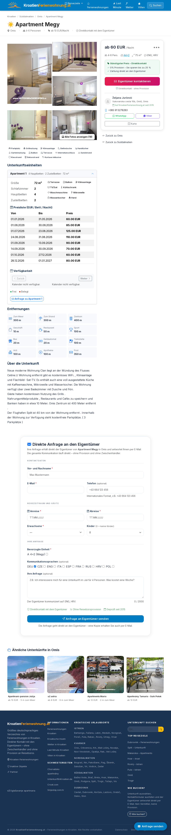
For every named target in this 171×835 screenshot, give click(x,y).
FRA (80, 566)
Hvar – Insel (134, 758)
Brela (97, 777)
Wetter (130, 5)
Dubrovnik (81, 787)
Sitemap (135, 829)
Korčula (98, 792)
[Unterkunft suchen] (143, 729)
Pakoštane (94, 762)
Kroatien (11, 16)
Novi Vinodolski (82, 751)
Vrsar (114, 737)
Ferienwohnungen (98, 5)
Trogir (100, 781)
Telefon (97, 483)
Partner (12, 772)
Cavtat (77, 792)
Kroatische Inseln (56, 739)
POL (110, 566)
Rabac (91, 737)
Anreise (34, 511)
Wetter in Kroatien (56, 744)
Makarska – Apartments (140, 753)
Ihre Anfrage (40, 573)
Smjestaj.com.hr (55, 790)
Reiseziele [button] (73, 3)
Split (93, 781)
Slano (77, 796)
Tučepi (108, 781)
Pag (103, 762)
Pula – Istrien (134, 769)
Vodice (92, 766)
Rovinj (99, 737)
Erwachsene (35, 526)
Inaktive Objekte (17, 766)
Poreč (77, 737)
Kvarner (79, 743)
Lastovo (107, 792)
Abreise (94, 511)
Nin (85, 762)
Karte (132, 123)
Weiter (85, 278)
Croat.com (52, 784)
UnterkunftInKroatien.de (59, 779)
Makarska (113, 777)
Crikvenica (86, 748)
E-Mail (32, 483)
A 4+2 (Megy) (37, 554)
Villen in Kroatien (56, 755)
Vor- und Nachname (40, 468)
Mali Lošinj (103, 748)
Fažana (90, 733)
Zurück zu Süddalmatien (117, 142)
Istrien (79, 728)
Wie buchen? (137, 814)
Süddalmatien (27, 16)
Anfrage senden (150, 826)
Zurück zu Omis (113, 135)
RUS (90, 566)
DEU (31, 566)
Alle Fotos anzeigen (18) (77, 137)
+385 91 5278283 (116, 110)
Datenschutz (121, 829)
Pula (84, 737)
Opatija (95, 751)
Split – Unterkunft (137, 747)
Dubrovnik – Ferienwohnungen (143, 742)
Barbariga (79, 733)
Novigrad (116, 733)
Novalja (114, 748)
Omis (39, 16)
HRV (100, 566)
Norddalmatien (84, 758)
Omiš (76, 781)
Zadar (101, 766)
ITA (61, 566)
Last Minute (117, 5)
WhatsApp (119, 116)
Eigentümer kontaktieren (132, 81)
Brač (90, 777)
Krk (94, 748)
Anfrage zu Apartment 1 (27, 298)
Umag (107, 737)
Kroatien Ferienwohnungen (22, 759)
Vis (115, 781)
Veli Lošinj (111, 751)
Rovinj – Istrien (135, 764)
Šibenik (110, 762)
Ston (83, 796)
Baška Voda (80, 777)
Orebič (116, 792)
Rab (102, 751)
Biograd (78, 762)
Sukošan (78, 766)
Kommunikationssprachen (47, 561)
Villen (141, 5)
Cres (76, 748)
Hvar (103, 777)
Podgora (85, 781)
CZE (41, 566)
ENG (51, 566)
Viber (147, 116)
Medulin (106, 733)
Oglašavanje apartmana (21, 790)
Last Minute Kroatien (58, 750)
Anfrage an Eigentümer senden (85, 618)
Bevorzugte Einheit (39, 549)
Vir (85, 766)
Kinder (100, 526)
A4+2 (126, 55)
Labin (98, 733)
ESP (70, 566)
